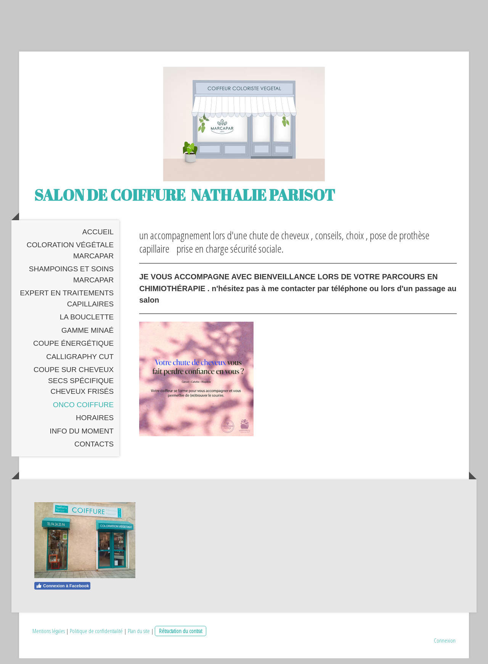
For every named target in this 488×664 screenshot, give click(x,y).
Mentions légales (48, 636)
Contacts (94, 450)
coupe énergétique (73, 349)
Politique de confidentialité (96, 636)
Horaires (95, 424)
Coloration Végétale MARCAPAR (70, 256)
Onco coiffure (83, 410)
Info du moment (82, 437)
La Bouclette (87, 323)
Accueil (98, 238)
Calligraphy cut (80, 362)
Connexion (445, 646)
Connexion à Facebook (62, 591)
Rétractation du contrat (180, 636)
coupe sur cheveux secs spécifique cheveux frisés (74, 386)
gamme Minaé (87, 336)
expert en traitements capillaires (67, 304)
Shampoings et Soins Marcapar (71, 280)
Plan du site (139, 636)
